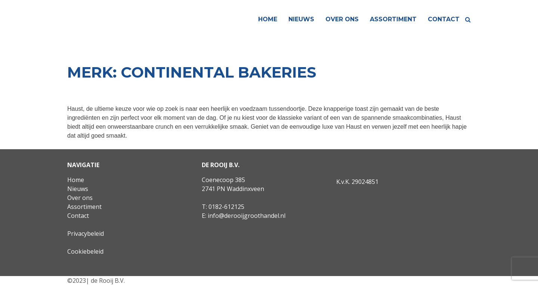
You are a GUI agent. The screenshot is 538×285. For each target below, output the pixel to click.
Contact (444, 19)
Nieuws (301, 19)
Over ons (342, 19)
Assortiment (393, 19)
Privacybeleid (85, 233)
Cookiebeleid (85, 251)
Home (267, 19)
